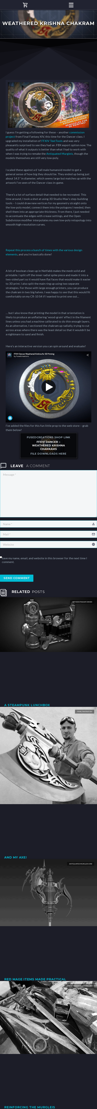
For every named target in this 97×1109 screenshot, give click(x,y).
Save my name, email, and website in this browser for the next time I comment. (44, 560)
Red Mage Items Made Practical (35, 979)
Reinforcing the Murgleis (29, 1107)
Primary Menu (71, 5)
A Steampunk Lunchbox (27, 705)
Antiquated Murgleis (59, 153)
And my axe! (15, 857)
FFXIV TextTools (52, 140)
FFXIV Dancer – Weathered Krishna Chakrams (48, 445)
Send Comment (17, 578)
